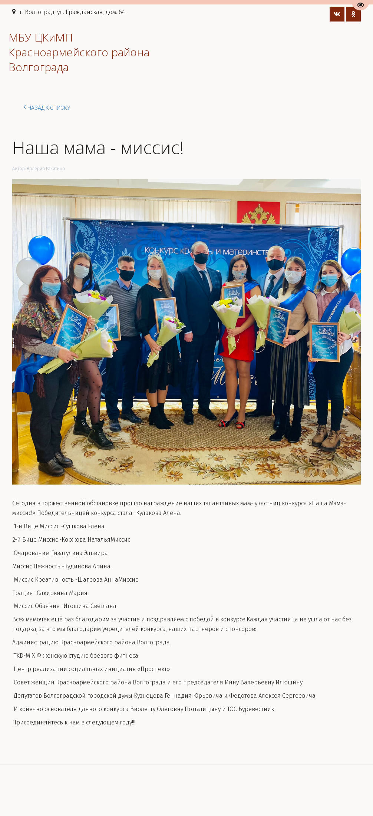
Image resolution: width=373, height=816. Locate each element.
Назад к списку (46, 107)
